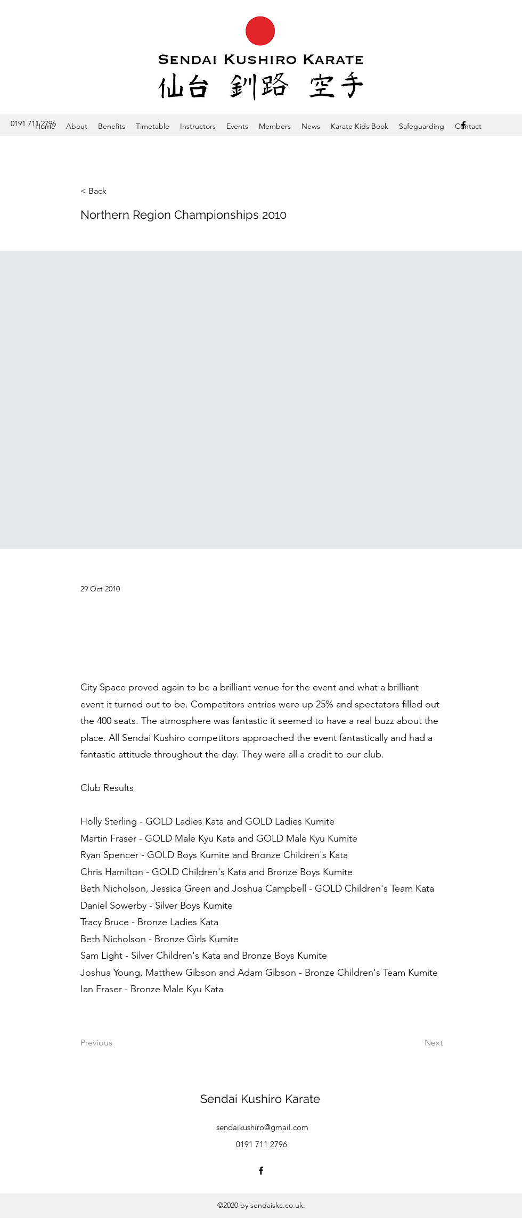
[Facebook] (463, 125)
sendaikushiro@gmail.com (262, 1127)
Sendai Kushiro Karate (260, 1099)
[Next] (416, 1042)
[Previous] (115, 1042)
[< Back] (115, 191)
